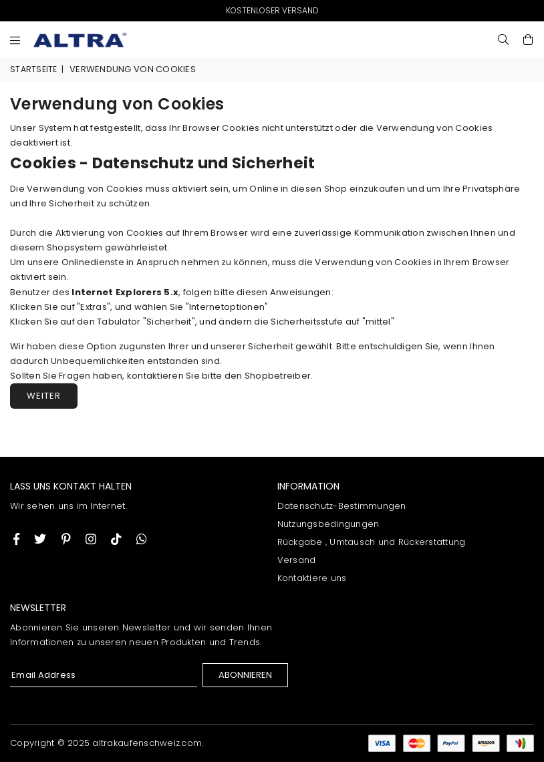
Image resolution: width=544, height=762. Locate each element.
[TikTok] (116, 539)
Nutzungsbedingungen (328, 524)
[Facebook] (16, 539)
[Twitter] (40, 539)
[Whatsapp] (141, 539)
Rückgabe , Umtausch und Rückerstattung (371, 542)
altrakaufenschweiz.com (147, 743)
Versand (296, 560)
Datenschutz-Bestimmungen (341, 506)
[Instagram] (66, 539)
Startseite (33, 69)
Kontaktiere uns (312, 578)
